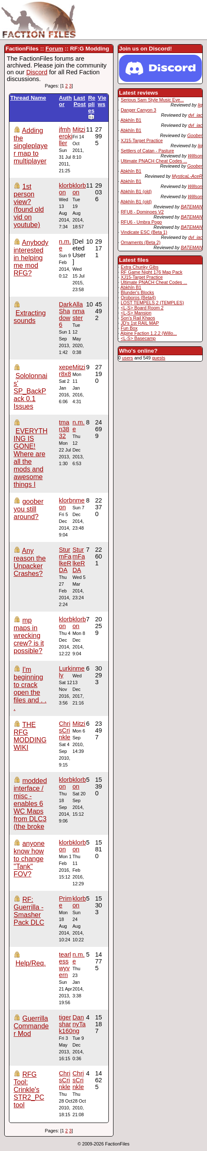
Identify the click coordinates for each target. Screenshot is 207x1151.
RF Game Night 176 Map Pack (151, 272)
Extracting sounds (30, 316)
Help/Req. (30, 963)
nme (78, 500)
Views (102, 101)
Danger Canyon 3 (138, 109)
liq (200, 104)
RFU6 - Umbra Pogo (141, 222)
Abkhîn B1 (130, 120)
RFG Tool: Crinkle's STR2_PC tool (29, 1090)
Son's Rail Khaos (138, 317)
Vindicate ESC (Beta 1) (144, 232)
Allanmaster (78, 311)
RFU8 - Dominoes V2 (142, 211)
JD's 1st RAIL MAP (140, 323)
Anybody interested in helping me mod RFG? (31, 258)
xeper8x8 (66, 370)
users (127, 357)
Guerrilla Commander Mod (31, 1026)
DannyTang (78, 1024)
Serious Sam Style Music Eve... (152, 99)
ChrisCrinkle (65, 730)
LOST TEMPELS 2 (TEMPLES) (152, 302)
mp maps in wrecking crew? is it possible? (29, 635)
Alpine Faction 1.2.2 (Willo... (148, 333)
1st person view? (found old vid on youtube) (29, 205)
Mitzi (78, 129)
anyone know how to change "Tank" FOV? (29, 859)
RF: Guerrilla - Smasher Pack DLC (29, 911)
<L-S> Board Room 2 (142, 307)
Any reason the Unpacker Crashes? (30, 562)
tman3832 (64, 429)
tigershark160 (66, 1024)
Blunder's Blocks (137, 292)
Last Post (80, 101)
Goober (194, 135)
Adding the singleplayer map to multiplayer (31, 146)
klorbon (79, 189)
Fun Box (129, 328)
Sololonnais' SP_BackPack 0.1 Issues (30, 391)
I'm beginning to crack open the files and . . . (30, 688)
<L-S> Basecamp (138, 338)
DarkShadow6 (65, 314)
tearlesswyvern (65, 964)
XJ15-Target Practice (142, 140)
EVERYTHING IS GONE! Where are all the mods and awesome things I (31, 457)
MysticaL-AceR (187, 176)
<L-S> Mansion (136, 312)
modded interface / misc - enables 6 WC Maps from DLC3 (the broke (30, 803)
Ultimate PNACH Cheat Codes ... (154, 160)
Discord (37, 72)
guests (158, 357)
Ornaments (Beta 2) (141, 242)
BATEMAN (191, 206)
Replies (91, 107)
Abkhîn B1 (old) (135, 191)
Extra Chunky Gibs (140, 267)
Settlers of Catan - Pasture (147, 150)
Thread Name (28, 98)
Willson (195, 155)
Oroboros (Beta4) (138, 297)
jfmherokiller (66, 136)
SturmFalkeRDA (78, 559)
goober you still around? (28, 509)
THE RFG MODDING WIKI (30, 736)
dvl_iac (195, 115)
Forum (54, 48)
